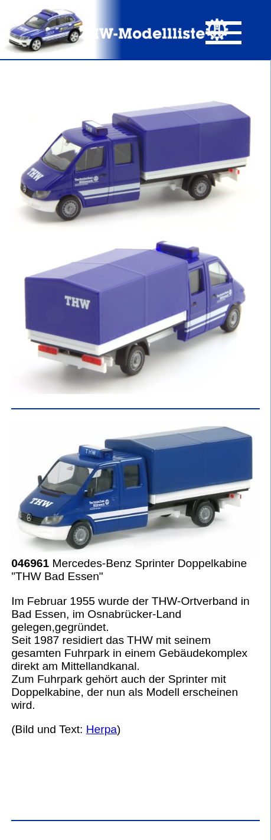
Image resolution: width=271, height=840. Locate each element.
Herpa (101, 729)
